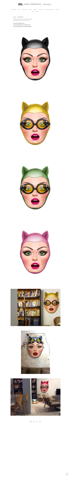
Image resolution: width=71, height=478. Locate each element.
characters (24, 9)
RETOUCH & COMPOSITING (49, 9)
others (57, 9)
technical (41, 9)
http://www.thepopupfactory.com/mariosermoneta (21, 24)
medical (35, 9)
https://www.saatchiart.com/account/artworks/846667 (22, 26)
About (33, 11)
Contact (37, 11)
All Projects (13, 9)
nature (30, 9)
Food (19, 9)
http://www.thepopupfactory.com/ (19, 23)
